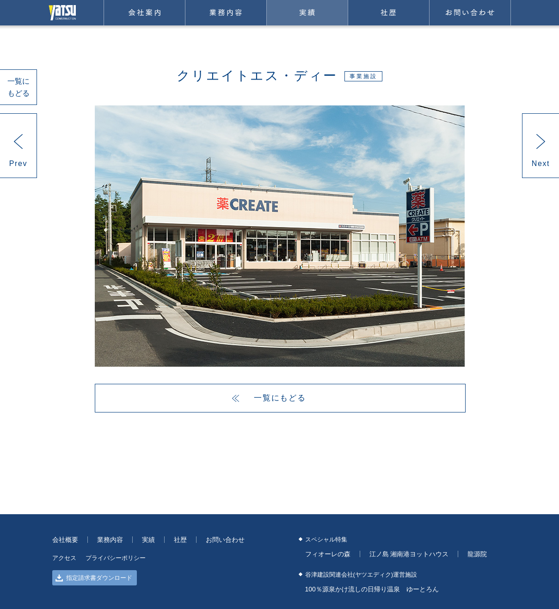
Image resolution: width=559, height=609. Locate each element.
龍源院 (477, 554)
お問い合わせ (470, 12)
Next (541, 163)
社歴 (388, 12)
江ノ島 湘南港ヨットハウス (409, 554)
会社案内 (144, 12)
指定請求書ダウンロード (93, 578)
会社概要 (65, 539)
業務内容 (225, 12)
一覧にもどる (18, 87)
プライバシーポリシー (116, 557)
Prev (18, 163)
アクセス (64, 557)
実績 (307, 12)
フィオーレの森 (327, 554)
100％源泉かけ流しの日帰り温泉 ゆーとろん (372, 589)
